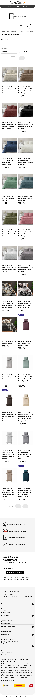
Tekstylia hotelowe (6, 652)
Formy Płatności (6, 631)
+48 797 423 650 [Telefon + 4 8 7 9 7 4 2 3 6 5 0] (8, 594)
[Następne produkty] (18, 506)
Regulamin (4, 643)
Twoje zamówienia (6, 620)
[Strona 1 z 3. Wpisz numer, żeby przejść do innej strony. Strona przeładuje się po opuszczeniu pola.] (13, 58)
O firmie (3, 654)
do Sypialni (14, 31)
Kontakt (3, 651)
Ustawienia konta (6, 622)
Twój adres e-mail (8, 568)
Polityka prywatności (7, 639)
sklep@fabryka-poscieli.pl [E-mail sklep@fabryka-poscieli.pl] (12, 591)
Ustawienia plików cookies (9, 641)
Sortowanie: (4, 48)
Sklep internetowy (15, 696)
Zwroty (3, 610)
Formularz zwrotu (6, 612)
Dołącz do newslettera (15, 573)
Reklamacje (4, 609)
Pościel (21, 31)
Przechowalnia (5, 623)
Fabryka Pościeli (5, 31)
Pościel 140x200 (29, 31)
